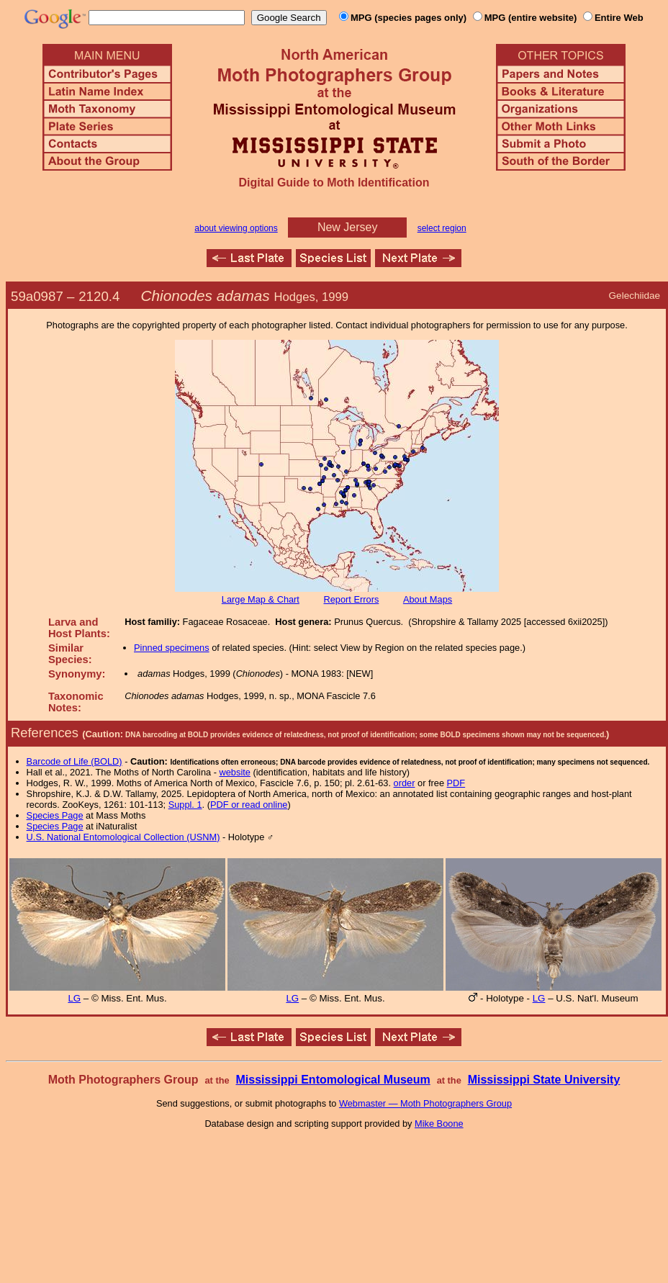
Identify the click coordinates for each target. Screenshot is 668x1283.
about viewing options (235, 228)
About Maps (427, 599)
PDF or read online (248, 804)
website (235, 772)
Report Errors (351, 599)
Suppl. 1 (185, 804)
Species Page (55, 815)
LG (74, 998)
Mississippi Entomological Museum (332, 1079)
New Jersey (347, 227)
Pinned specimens (171, 647)
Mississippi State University (544, 1079)
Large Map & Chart (260, 599)
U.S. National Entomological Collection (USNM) (123, 837)
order (404, 783)
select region (442, 228)
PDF (456, 783)
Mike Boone (439, 1123)
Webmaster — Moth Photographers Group (425, 1103)
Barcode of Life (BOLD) (74, 761)
